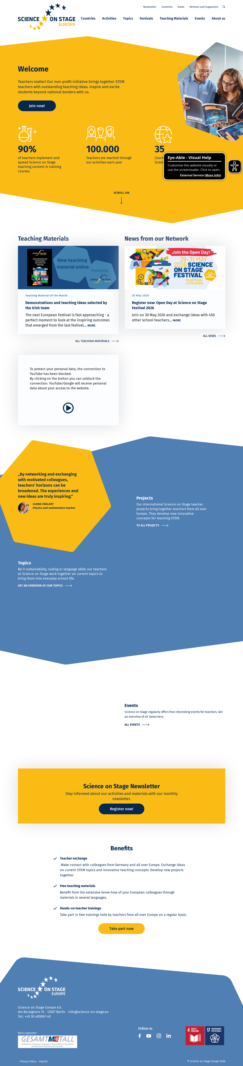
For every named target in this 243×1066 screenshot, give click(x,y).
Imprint (43, 1061)
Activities (109, 18)
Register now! (121, 809)
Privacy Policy (28, 1061)
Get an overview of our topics (40, 585)
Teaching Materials (174, 18)
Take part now (121, 928)
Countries (88, 18)
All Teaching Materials (92, 341)
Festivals (146, 18)
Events (200, 18)
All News (209, 336)
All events (132, 724)
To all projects (147, 525)
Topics (128, 18)
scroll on (122, 192)
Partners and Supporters (204, 6)
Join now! (37, 106)
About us (218, 18)
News (181, 6)
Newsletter (149, 6)
